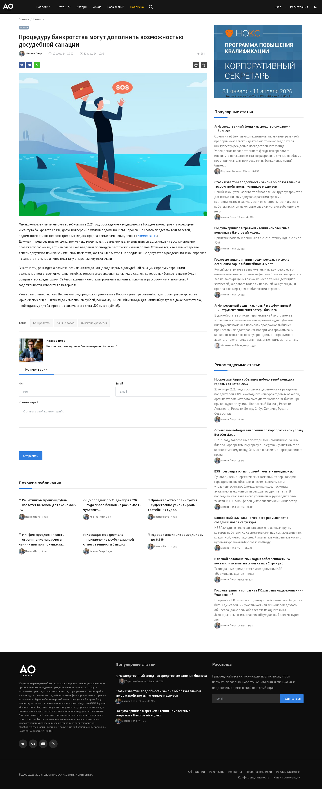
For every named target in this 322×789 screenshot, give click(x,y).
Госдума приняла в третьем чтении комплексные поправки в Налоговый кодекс (251, 230)
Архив (97, 7)
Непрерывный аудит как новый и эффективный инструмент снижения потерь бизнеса (254, 307)
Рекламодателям (288, 771)
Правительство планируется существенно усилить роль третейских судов (172, 505)
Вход (278, 7)
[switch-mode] (316, 6)
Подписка (137, 7)
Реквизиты (215, 771)
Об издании (194, 771)
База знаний (115, 7)
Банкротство (41, 323)
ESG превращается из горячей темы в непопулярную (253, 471)
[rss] (53, 744)
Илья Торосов (65, 323)
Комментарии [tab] (36, 369)
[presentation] (52, 439)
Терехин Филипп (228, 171)
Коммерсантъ (147, 236)
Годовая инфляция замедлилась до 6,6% (177, 537)
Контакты (234, 771)
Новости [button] (43, 6)
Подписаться (292, 699)
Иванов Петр (55, 340)
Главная (24, 19)
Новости (38, 19)
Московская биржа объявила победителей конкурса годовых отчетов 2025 (254, 381)
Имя (21, 383)
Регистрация (299, 7)
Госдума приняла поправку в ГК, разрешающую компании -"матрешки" (259, 592)
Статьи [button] (64, 6)
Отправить (30, 456)
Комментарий (28, 402)
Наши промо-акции (286, 777)
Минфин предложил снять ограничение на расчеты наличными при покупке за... (42, 539)
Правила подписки (258, 771)
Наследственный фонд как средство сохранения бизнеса (255, 128)
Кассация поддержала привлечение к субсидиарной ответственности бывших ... (108, 539)
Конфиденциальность (253, 777)
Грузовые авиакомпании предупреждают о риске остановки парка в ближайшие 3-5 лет (251, 261)
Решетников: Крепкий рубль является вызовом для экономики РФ (47, 505)
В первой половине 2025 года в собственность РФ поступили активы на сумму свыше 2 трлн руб (252, 561)
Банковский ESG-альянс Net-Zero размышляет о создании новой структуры (251, 520)
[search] (151, 7)
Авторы (82, 7)
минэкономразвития (94, 323)
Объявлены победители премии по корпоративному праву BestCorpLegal (258, 432)
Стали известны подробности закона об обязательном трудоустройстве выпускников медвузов (257, 184)
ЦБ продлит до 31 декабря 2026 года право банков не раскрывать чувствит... (112, 505)
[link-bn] (258, 61)
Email (119, 383)
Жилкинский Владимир (231, 345)
